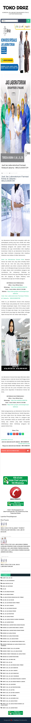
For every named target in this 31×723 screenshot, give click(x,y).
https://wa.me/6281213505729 (19, 287)
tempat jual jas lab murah (9, 684)
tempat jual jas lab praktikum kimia (11, 687)
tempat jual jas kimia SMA (8, 659)
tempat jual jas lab (7, 662)
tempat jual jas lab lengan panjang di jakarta (14, 678)
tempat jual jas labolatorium (9, 701)
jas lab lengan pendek (7, 594)
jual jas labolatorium (8, 616)
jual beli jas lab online (8, 600)
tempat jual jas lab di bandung (10, 667)
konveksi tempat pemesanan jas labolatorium (13, 654)
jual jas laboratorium (8, 622)
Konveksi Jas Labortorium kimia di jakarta (12, 627)
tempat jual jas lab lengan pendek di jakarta (13, 681)
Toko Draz (15, 8)
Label (6, 575)
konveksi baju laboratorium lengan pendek (13, 630)
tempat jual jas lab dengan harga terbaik (12, 665)
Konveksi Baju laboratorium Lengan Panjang (13, 624)
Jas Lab (4, 589)
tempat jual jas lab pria (8, 689)
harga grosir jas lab (7, 583)
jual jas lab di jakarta (8, 605)
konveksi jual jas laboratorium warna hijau (13, 641)
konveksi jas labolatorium (9, 633)
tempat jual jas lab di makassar (10, 673)
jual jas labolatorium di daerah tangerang (13, 619)
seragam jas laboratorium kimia (10, 656)
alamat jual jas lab (7, 577)
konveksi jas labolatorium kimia (10, 636)
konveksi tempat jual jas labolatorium (12, 651)
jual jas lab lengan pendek (9, 611)
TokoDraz (16, 720)
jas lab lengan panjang (8, 591)
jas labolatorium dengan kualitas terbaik (12, 597)
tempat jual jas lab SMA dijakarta (11, 692)
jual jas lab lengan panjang (9, 608)
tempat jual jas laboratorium (9, 708)
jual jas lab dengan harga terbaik (11, 602)
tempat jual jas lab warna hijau (10, 698)
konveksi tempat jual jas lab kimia (11, 648)
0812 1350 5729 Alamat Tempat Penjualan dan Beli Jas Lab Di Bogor (13, 530)
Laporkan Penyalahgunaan (9, 516)
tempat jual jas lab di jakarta (9, 670)
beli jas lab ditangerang (8, 580)
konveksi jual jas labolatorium (10, 638)
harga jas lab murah (7, 586)
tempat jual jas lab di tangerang (10, 676)
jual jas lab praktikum (8, 613)
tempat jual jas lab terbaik (9, 695)
